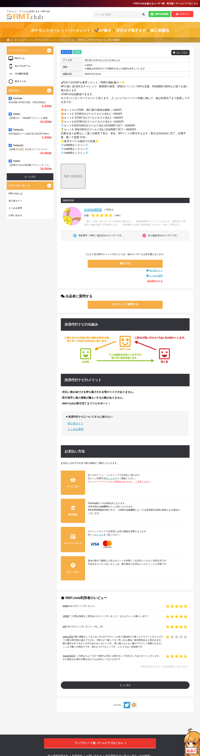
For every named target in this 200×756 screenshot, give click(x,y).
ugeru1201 (68, 636)
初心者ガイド (156, 270)
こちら (111, 478)
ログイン (182, 14)
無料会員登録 (159, 14)
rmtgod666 (93, 210)
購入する (125, 263)
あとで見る (182, 52)
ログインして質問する (125, 304)
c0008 (66, 616)
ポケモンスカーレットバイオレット (102, 60)
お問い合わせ (15, 215)
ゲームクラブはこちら (100, 743)
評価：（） (103, 215)
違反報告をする (155, 281)
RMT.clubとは (15, 193)
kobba (66, 606)
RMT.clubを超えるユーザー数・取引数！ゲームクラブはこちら (165, 3)
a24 (64, 626)
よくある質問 (156, 275)
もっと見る (125, 685)
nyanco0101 (69, 656)
